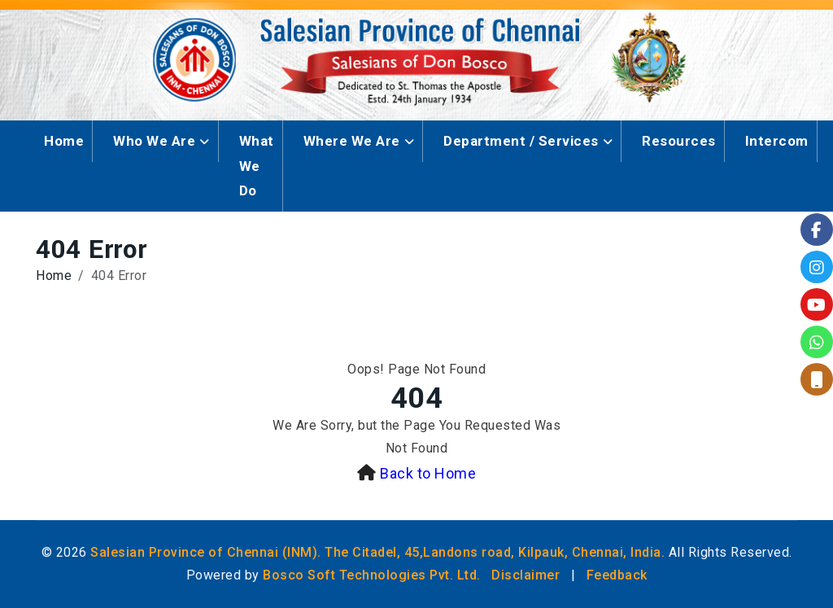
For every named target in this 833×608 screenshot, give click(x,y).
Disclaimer (525, 575)
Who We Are (154, 141)
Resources (679, 141)
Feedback (617, 575)
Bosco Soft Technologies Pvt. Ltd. (372, 575)
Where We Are (351, 141)
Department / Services (521, 141)
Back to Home (428, 473)
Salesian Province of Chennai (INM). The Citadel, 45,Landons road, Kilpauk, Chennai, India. (377, 552)
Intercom (777, 141)
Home (64, 141)
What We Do (256, 166)
